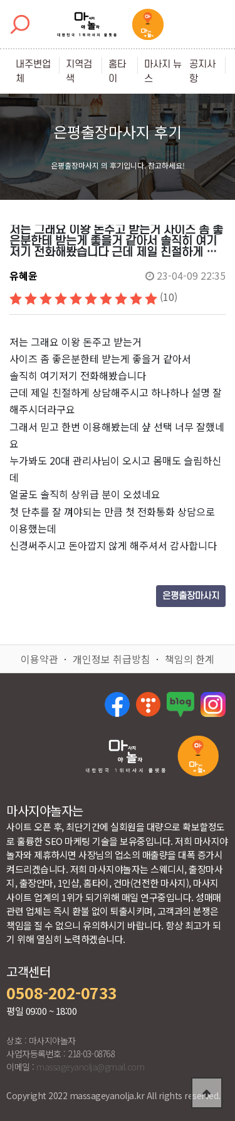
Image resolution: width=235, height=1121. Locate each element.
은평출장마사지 (190, 596)
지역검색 (79, 71)
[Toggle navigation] (214, 24)
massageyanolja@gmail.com (90, 1066)
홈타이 (117, 71)
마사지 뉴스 (163, 71)
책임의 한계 (189, 658)
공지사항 (202, 71)
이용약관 (39, 658)
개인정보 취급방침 (111, 658)
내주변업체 (33, 71)
